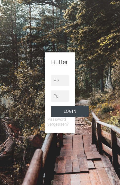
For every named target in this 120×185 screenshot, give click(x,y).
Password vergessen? (58, 122)
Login (70, 111)
